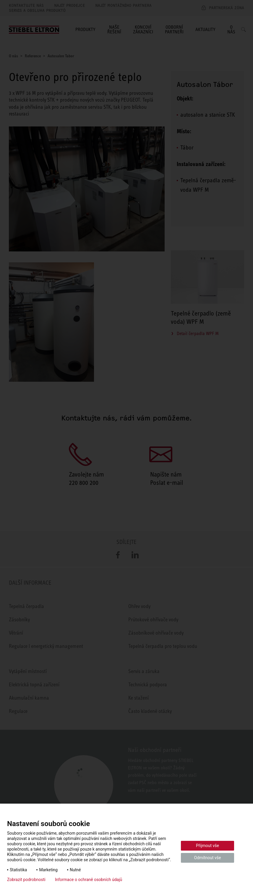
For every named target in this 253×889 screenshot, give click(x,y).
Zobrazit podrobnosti (26, 879)
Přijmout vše (207, 845)
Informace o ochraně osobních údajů (88, 879)
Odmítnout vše (207, 857)
